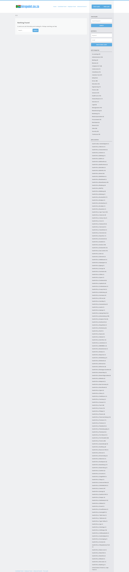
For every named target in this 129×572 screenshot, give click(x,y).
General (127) (95, 92)
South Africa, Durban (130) (99, 244)
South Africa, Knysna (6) (98, 334)
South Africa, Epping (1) (98, 265)
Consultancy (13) (96, 72)
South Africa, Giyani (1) (98, 277)
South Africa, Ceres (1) (98, 221)
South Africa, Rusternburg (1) (99, 467)
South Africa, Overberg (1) (99, 399)
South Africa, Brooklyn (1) (98, 206)
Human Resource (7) (97, 98)
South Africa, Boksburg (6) (99, 191)
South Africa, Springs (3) (98, 491)
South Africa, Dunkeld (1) (98, 241)
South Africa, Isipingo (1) (98, 310)
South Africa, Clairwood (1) (99, 227)
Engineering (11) (96, 87)
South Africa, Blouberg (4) (99, 185)
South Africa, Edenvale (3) (99, 256)
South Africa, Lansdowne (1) (99, 343)
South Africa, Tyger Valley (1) (99, 521)
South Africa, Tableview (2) (99, 518)
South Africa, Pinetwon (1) (99, 423)
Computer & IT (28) (97, 66)
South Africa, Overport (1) (98, 402)
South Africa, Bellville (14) (98, 170)
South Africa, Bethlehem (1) (99, 176)
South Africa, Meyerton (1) (99, 354)
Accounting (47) (96, 54)
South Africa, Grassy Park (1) (99, 289)
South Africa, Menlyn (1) (98, 351)
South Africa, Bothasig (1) (98, 194)
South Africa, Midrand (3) (98, 363)
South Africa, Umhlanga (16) (99, 530)
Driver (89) (94, 81)
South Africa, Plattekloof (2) (99, 426)
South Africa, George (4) (98, 268)
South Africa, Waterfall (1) (99, 553)
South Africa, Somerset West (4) (100, 482)
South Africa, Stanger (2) (98, 497)
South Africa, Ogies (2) (98, 390)
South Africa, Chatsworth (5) (99, 224)
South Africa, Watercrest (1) (99, 550)
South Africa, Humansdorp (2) (100, 304)
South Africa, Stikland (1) (98, 503)
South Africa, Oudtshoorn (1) (99, 396)
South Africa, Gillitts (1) (98, 274)
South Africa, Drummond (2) (99, 239)
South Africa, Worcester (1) (99, 561)
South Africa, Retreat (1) (98, 452)
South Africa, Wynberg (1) (98, 564)
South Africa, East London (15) (100, 250)
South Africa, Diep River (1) (99, 236)
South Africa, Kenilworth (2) (99, 322)
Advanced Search (82, 6)
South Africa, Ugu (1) (97, 524)
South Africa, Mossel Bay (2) (99, 372)
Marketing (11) (96, 113)
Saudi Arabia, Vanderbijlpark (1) (100, 143)
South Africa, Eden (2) (97, 253)
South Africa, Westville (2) (98, 556)
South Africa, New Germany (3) (100, 384)
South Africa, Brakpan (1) (98, 200)
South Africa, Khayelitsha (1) (99, 325)
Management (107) (97, 107)
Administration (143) (97, 57)
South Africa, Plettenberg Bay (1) (100, 429)
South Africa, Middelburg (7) (99, 357)
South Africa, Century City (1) (99, 218)
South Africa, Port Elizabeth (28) (100, 438)
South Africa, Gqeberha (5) (99, 283)
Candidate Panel (62, 6)
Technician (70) (96, 134)
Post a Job (45, 571)
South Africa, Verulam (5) (98, 542)
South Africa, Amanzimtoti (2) (99, 149)
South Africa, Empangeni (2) (99, 262)
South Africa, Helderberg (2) (99, 292)
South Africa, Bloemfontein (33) (100, 182)
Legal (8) (94, 104)
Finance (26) (95, 90)
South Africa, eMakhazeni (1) (99, 259)
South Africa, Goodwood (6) (99, 280)
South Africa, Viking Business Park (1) (101, 546)
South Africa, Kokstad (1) (98, 337)
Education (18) (95, 84)
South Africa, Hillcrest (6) (98, 298)
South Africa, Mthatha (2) (98, 378)
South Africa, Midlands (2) (99, 360)
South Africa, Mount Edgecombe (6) (101, 375)
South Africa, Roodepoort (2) (99, 461)
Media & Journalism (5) (98, 116)
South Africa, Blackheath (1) (99, 179)
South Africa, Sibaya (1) (98, 479)
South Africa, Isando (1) (98, 307)
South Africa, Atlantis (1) (98, 152)
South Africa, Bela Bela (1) (99, 167)
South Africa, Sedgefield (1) (99, 476)
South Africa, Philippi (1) (98, 411)
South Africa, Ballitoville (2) (99, 161)
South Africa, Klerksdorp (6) (99, 328)
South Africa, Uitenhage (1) (99, 527)
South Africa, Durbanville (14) (99, 247)
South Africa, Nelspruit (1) (99, 381)
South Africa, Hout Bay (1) (98, 301)
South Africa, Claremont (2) (99, 233)
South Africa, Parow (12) (98, 408)
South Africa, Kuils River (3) (99, 340)
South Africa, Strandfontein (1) (100, 509)
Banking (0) (95, 60)
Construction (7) (96, 69)
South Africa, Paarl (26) (98, 405)
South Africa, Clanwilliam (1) (99, 230)
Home (54, 6)
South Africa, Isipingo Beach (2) (100, 313)
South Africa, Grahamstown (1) (100, 286)
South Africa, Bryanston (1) (99, 209)
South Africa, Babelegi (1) (98, 155)
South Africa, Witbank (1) (98, 559)
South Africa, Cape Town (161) (100, 212)
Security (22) (95, 131)
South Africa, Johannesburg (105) (100, 316)
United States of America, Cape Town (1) (100, 568)
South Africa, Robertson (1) (99, 458)
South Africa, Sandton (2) (98, 470)
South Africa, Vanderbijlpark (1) (100, 536)
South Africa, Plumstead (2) (99, 432)
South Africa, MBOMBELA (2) (99, 346)
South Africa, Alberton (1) (98, 146)
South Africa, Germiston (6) (99, 271)
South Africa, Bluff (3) (97, 188)
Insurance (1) (95, 101)
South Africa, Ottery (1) (98, 393)
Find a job (106, 6)
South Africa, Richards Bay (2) (99, 455)
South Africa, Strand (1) (98, 506)
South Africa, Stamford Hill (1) (100, 494)
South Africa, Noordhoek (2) (99, 387)
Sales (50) (94, 128)
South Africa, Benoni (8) (98, 173)
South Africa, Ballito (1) (98, 158)
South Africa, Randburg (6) (99, 447)
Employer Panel (72, 6)
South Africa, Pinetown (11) (99, 420)
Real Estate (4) (95, 122)
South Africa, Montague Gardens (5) (101, 369)
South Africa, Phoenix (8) (98, 414)
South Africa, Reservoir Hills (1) (100, 450)
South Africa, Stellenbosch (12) (100, 500)
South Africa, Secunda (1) (98, 473)
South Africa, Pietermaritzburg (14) (101, 417)
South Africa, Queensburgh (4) (100, 444)
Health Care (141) (96, 95)
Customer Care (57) (97, 75)
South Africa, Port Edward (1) (99, 435)
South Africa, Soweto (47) (98, 488)
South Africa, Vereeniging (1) (99, 539)
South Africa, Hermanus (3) (99, 295)
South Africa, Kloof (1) (97, 331)
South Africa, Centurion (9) (99, 215)
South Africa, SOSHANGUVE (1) (100, 485)
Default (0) (94, 78)
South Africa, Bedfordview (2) (100, 164)
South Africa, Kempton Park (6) (100, 319)
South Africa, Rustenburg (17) (99, 464)
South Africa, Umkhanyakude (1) (100, 533)
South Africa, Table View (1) (99, 515)
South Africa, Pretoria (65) (99, 441)
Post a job (96, 6)
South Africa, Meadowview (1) (100, 349)
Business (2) (95, 63)
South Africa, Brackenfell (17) (99, 197)
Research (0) (95, 125)
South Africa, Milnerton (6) (99, 366)
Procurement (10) (96, 119)
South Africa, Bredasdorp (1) (99, 203)
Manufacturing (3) (97, 110)
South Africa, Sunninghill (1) (99, 512)
